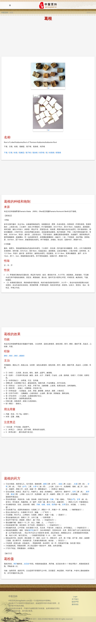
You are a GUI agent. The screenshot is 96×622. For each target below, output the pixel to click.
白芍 (24, 487)
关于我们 (75, 599)
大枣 (34, 487)
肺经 (16, 356)
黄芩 (87, 492)
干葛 (5, 153)
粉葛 (15, 153)
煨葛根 (58, 153)
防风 (53, 504)
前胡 (48, 504)
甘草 (74, 492)
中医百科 (4, 13)
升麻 (52, 499)
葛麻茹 (21, 153)
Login (75, 597)
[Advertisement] (48, 39)
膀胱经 (21, 356)
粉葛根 (51, 153)
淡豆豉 (26, 564)
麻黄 (45, 484)
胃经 (11, 356)
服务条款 (75, 604)
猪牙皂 (31, 530)
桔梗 (43, 504)
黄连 (12, 494)
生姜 (75, 484)
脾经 (5, 356)
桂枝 (60, 484)
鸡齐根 (41, 153)
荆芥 (15, 564)
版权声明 (75, 602)
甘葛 (10, 153)
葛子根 (28, 153)
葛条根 (35, 153)
